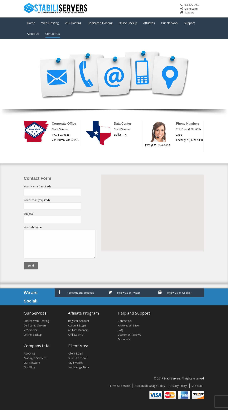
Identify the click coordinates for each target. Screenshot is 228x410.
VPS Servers (31, 330)
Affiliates (149, 23)
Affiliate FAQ (76, 334)
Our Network (169, 23)
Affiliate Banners (78, 330)
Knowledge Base (128, 325)
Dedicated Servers (35, 325)
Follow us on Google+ (175, 292)
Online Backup (128, 23)
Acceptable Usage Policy (150, 386)
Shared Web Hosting (36, 321)
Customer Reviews (129, 334)
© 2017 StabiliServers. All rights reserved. (179, 378)
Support (189, 12)
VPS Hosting (73, 23)
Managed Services (35, 358)
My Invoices (75, 362)
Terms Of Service (119, 386)
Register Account (78, 321)
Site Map (197, 386)
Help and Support (134, 313)
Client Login (191, 8)
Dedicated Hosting (100, 23)
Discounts (124, 339)
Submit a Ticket (78, 358)
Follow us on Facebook (76, 292)
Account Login (77, 325)
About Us (33, 34)
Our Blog (29, 367)
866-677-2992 (191, 5)
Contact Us (52, 34)
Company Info (37, 345)
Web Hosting (50, 23)
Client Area (78, 345)
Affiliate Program (83, 313)
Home (31, 23)
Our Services (35, 313)
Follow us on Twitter (124, 292)
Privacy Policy (178, 386)
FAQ (120, 330)
